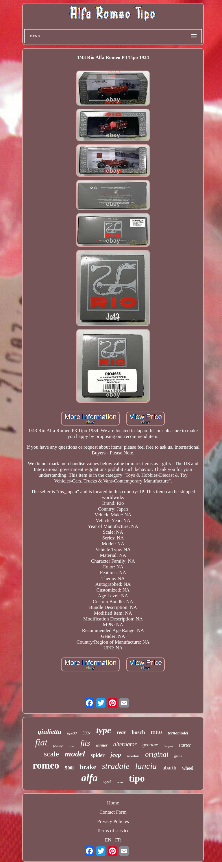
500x (86, 733)
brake (87, 767)
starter (185, 745)
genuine (150, 744)
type (103, 730)
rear (121, 732)
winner (101, 745)
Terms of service (113, 830)
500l (69, 768)
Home (113, 803)
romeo (46, 765)
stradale (115, 766)
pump (58, 745)
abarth (169, 768)
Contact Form (113, 812)
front (72, 746)
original (157, 754)
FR (118, 840)
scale (51, 754)
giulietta (49, 731)
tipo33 (72, 733)
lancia (146, 766)
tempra (168, 746)
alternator (125, 744)
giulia (178, 756)
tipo (137, 778)
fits (85, 743)
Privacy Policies (113, 821)
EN (108, 840)
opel (107, 781)
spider (98, 755)
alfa (89, 778)
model (75, 753)
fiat (41, 742)
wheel (187, 768)
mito (156, 731)
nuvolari (133, 756)
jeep (115, 754)
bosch (138, 732)
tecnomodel (178, 733)
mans (119, 782)
